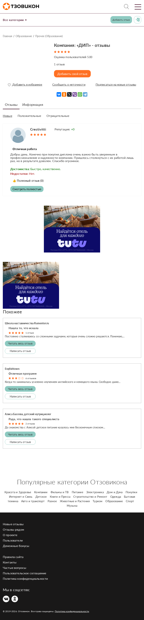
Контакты (9, 561)
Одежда (115, 495)
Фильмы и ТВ (60, 491)
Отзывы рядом (13, 528)
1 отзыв (30, 332)
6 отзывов (31, 377)
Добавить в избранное (25, 84)
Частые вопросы (14, 566)
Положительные (29, 115)
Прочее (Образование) (49, 36)
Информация (32, 104)
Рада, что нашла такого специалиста (34, 418)
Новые (7, 115)
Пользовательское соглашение (24, 572)
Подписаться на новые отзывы (115, 84)
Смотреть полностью (28, 188)
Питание (77, 491)
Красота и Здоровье (17, 491)
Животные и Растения (75, 500)
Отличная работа (26, 147)
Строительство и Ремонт (90, 495)
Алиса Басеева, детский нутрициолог (28, 413)
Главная (7, 36)
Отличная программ (23, 372)
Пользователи (13, 539)
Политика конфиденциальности (25, 577)
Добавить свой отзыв (73, 73)
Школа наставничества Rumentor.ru (27, 322)
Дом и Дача (115, 491)
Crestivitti (38, 128)
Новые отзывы (13, 523)
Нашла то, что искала (23, 327)
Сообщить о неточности (68, 84)
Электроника (95, 491)
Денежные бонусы (16, 544)
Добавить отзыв (121, 19)
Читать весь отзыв (20, 342)
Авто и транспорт (33, 500)
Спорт (130, 500)
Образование (24, 36)
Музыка (72, 504)
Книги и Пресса (60, 495)
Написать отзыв (20, 350)
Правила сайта (13, 555)
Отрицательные (57, 115)
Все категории (14, 20)
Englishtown (12, 367)
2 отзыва (30, 422)
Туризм (97, 500)
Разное (52, 500)
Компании (40, 491)
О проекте (10, 534)
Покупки (131, 491)
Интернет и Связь (20, 495)
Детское (41, 495)
